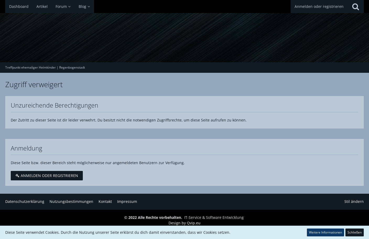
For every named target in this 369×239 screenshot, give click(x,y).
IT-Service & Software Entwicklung (214, 217)
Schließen (355, 232)
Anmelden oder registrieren (319, 6)
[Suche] (356, 6)
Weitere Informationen (325, 232)
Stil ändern (354, 201)
